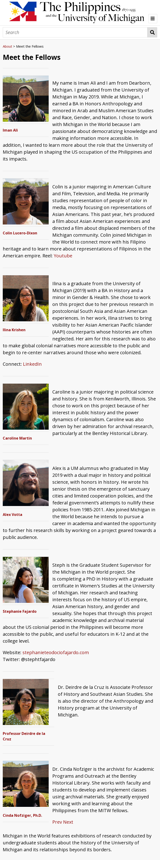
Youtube (63, 256)
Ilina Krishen (14, 329)
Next (68, 822)
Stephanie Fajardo (19, 611)
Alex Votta (12, 514)
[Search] (75, 32)
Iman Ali (10, 130)
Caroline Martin (17, 438)
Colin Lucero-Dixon (20, 233)
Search (152, 32)
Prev (57, 822)
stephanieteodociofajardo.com (55, 652)
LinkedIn (32, 364)
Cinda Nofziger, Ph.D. (22, 815)
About (7, 46)
